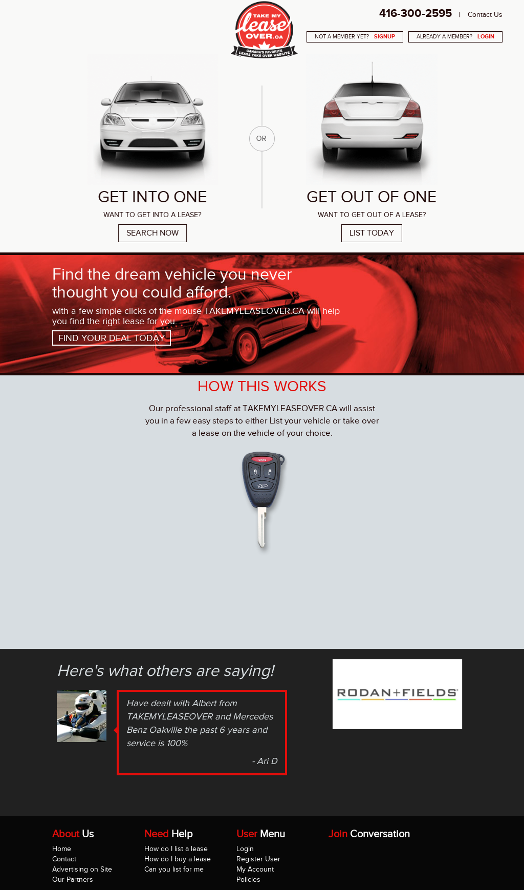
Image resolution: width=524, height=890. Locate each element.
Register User (258, 859)
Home (61, 849)
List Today (374, 233)
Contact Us (485, 14)
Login (245, 849)
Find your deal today (111, 338)
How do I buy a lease (177, 859)
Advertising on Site (82, 869)
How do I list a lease (176, 849)
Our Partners (72, 879)
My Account (255, 869)
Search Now (150, 233)
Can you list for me (174, 869)
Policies (248, 879)
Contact (64, 859)
